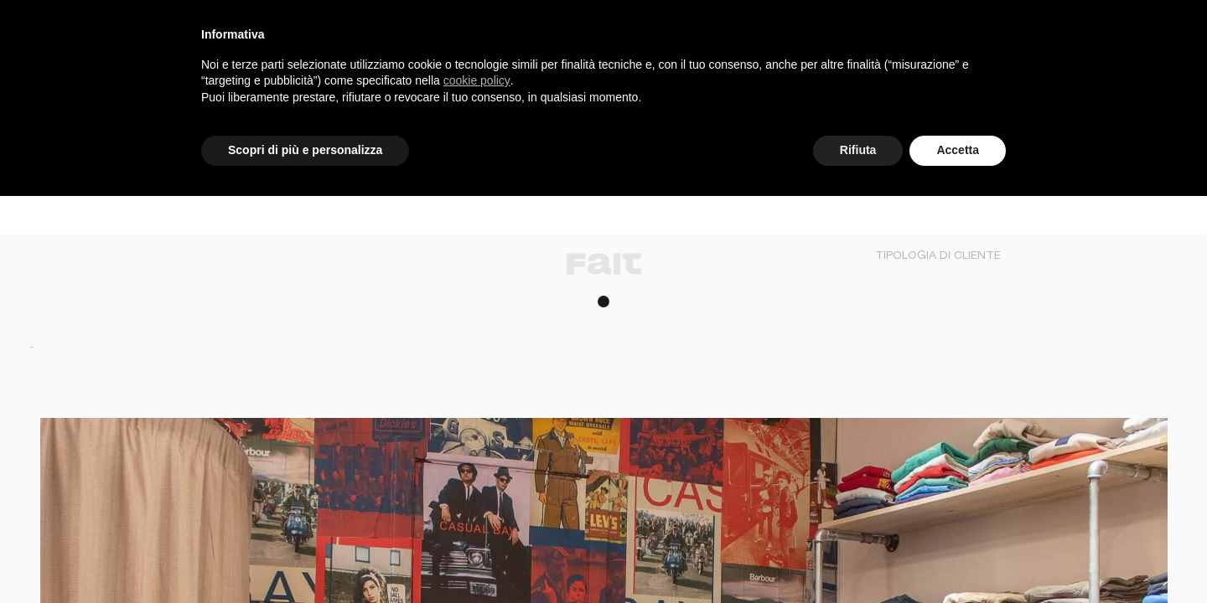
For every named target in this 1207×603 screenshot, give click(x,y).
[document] (603, 79)
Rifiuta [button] (858, 150)
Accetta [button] (957, 150)
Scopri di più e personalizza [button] (305, 150)
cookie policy (476, 80)
